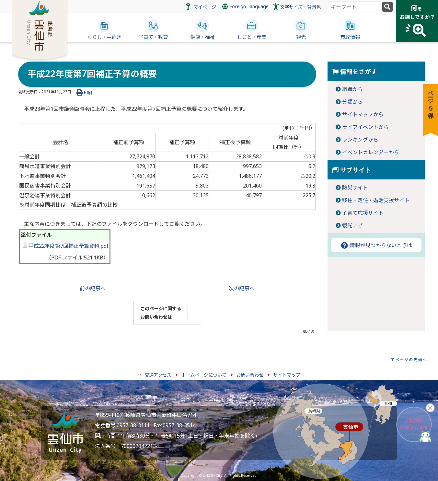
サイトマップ (286, 375)
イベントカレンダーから (370, 152)
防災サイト (355, 187)
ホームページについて (203, 375)
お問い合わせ (249, 375)
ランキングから (360, 139)
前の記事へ (93, 288)
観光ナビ (352, 225)
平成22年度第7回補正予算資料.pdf (66, 245)
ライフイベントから (365, 127)
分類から (352, 101)
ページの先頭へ (411, 359)
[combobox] (355, 7)
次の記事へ (242, 288)
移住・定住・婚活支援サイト (375, 200)
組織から (352, 89)
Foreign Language (245, 6)
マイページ (204, 7)
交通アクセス (157, 375)
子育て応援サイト (363, 212)
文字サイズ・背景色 (300, 7)
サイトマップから (363, 114)
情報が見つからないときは (376, 245)
